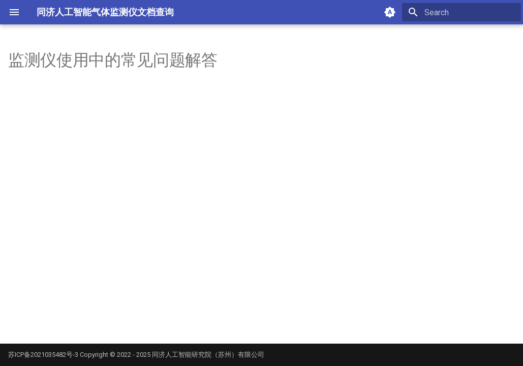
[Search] (461, 12)
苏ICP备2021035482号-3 (43, 354)
